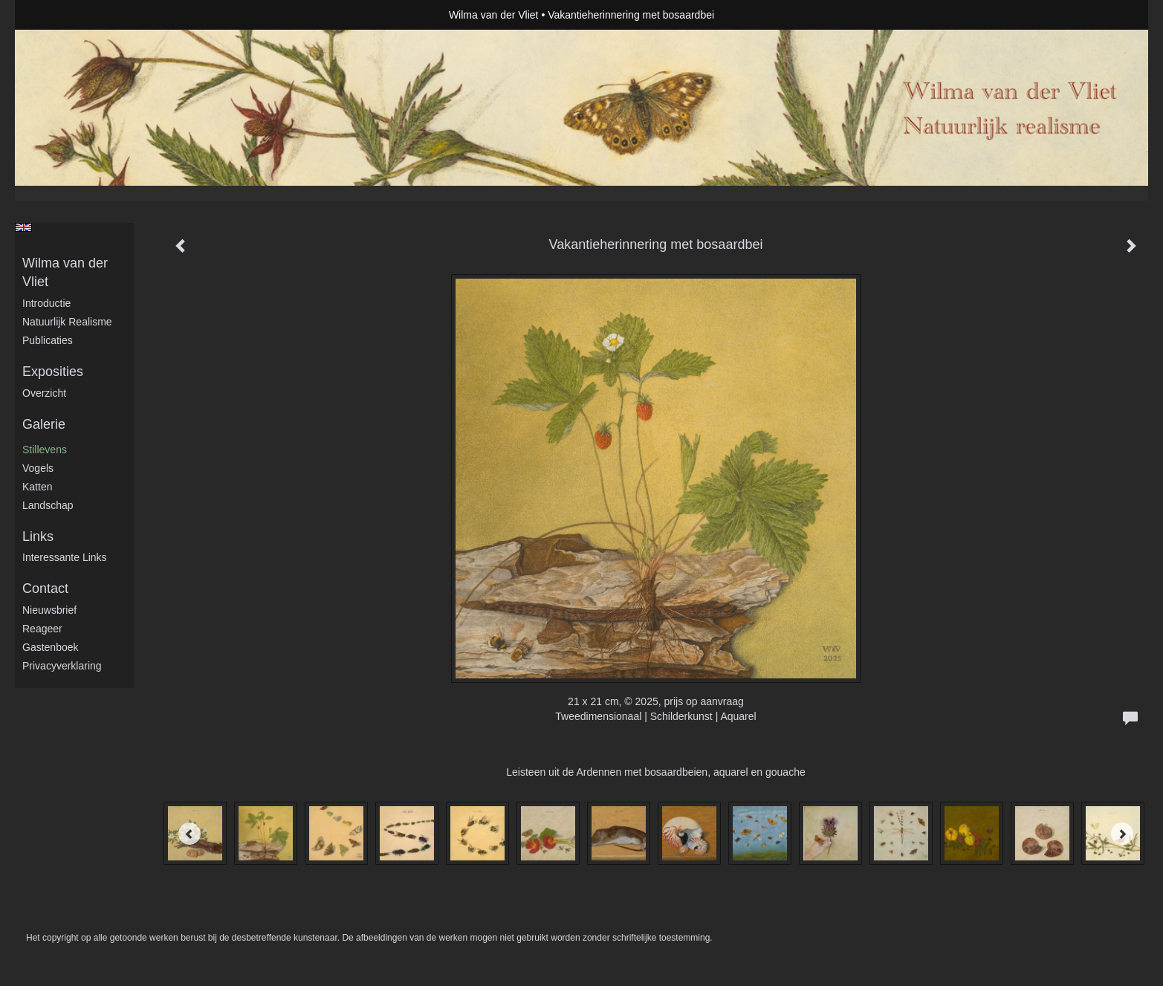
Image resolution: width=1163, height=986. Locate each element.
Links (38, 536)
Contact (45, 588)
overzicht (44, 393)
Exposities (52, 371)
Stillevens (44, 449)
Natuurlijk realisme (67, 322)
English (23, 227)
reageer (42, 629)
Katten (37, 487)
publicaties (47, 340)
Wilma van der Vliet (494, 15)
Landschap (48, 505)
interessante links (64, 557)
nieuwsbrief (49, 610)
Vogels (38, 468)
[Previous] (189, 834)
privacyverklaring (62, 666)
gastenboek (50, 647)
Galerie (43, 424)
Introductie (46, 303)
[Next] (1122, 834)
